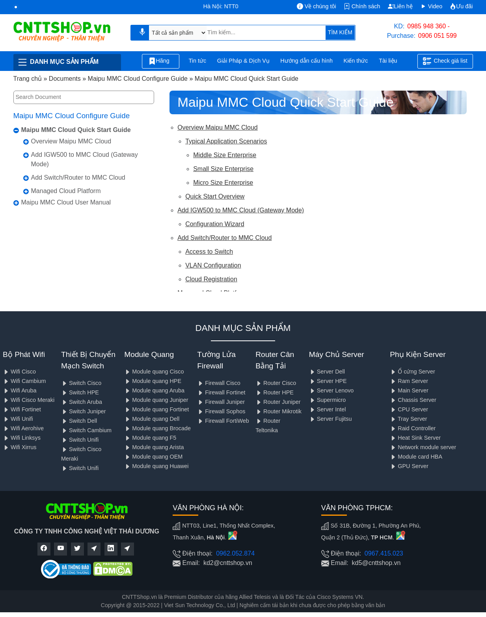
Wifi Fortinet (22, 409)
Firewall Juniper (221, 402)
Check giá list (445, 61)
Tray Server (408, 419)
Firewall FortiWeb (223, 421)
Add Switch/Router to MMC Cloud (78, 177)
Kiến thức (356, 61)
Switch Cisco (81, 383)
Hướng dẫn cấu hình (306, 61)
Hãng (160, 61)
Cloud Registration (211, 279)
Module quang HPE (152, 381)
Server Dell (327, 371)
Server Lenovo (331, 390)
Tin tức (198, 61)
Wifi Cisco (19, 371)
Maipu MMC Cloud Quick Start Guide (76, 129)
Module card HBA (416, 456)
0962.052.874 (235, 553)
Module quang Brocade (157, 428)
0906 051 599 (437, 35)
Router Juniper (277, 402)
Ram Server (409, 381)
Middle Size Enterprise (224, 155)
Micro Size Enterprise (223, 182)
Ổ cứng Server (412, 371)
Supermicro (327, 400)
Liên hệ (400, 6)
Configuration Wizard (214, 224)
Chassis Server (413, 400)
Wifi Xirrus (20, 447)
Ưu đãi (461, 6)
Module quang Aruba (154, 390)
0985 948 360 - (428, 26)
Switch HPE (80, 392)
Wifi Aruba (20, 390)
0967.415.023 (384, 553)
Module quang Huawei (156, 466)
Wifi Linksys (22, 438)
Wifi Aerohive (23, 428)
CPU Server (409, 409)
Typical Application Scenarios (226, 141)
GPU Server (409, 466)
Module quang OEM (153, 456)
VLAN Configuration (213, 265)
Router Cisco (275, 383)
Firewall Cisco (218, 383)
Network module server (423, 447)
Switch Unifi (80, 440)
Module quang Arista (154, 447)
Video (431, 6)
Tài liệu (392, 61)
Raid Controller (413, 428)
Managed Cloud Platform (66, 191)
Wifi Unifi (18, 419)
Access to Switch (209, 251)
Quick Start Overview (214, 196)
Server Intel (327, 409)
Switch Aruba (81, 402)
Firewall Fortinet (221, 392)
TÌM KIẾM (340, 32)
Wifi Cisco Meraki (28, 400)
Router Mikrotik (278, 411)
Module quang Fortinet (156, 409)
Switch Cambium (86, 430)
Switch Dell (79, 421)
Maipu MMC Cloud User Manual (66, 202)
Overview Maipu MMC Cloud (71, 141)
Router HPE (274, 392)
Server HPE (328, 381)
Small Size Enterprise (223, 168)
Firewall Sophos (221, 411)
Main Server (409, 390)
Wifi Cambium (24, 381)
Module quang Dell (151, 419)
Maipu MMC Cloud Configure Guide (71, 116)
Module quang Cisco (154, 371)
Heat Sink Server (415, 438)
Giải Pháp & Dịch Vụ (243, 61)
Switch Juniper (83, 411)
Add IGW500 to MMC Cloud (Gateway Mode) (84, 159)
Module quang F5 (150, 438)
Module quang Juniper (156, 400)
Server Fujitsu (330, 419)
